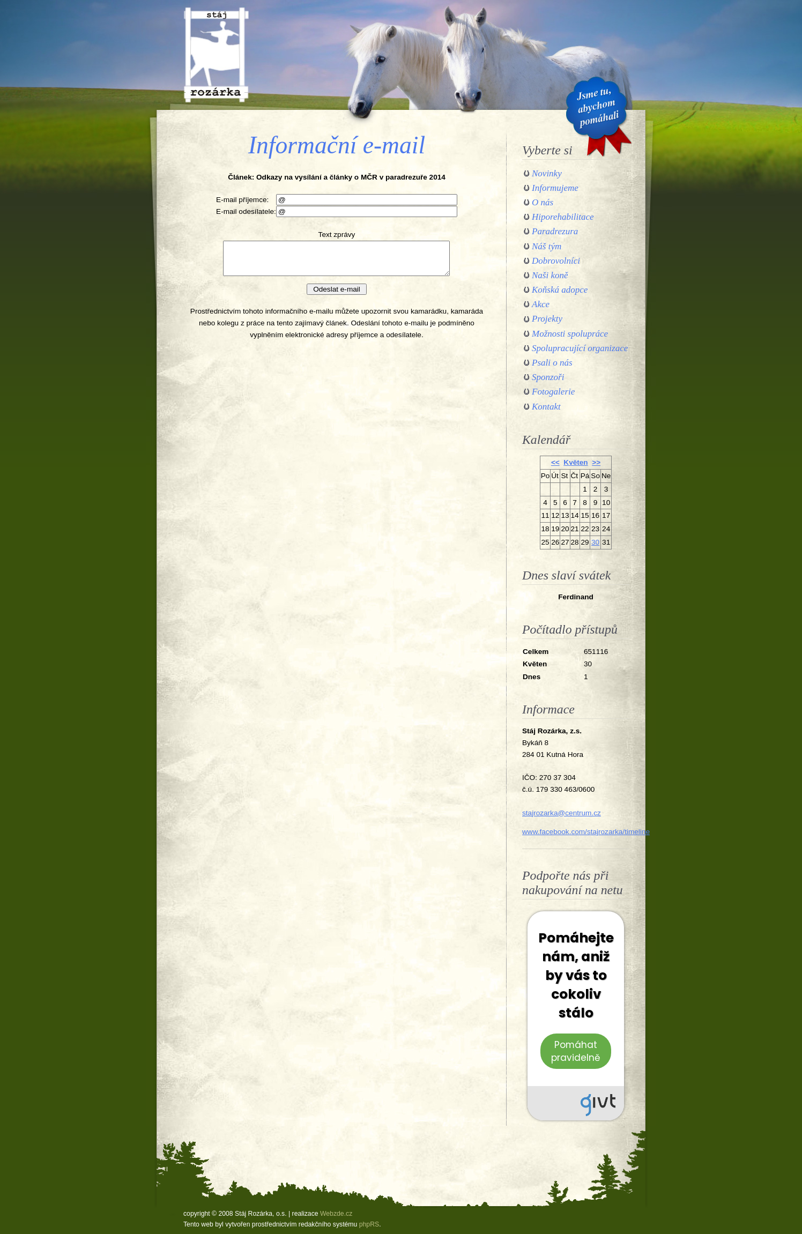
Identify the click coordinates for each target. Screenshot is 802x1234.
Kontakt (546, 407)
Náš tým (546, 246)
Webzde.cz (336, 1213)
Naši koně (550, 275)
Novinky (547, 173)
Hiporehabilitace (563, 217)
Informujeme (555, 188)
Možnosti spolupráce (570, 334)
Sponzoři (548, 377)
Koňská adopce (560, 290)
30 (595, 542)
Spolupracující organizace (580, 348)
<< (555, 462)
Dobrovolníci (556, 261)
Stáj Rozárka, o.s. (216, 54)
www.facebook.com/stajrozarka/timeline (586, 832)
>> (596, 462)
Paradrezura (555, 231)
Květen (575, 462)
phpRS (369, 1224)
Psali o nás (552, 363)
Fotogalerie (553, 391)
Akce (540, 304)
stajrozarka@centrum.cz (561, 813)
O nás (542, 202)
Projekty (547, 319)
